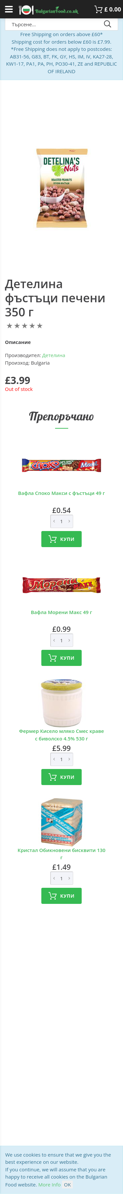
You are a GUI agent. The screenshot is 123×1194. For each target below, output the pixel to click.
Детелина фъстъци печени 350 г (55, 298)
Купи (62, 539)
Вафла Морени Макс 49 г (61, 612)
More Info (49, 1184)
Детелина (53, 355)
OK (67, 1184)
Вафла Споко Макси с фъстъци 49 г (61, 493)
